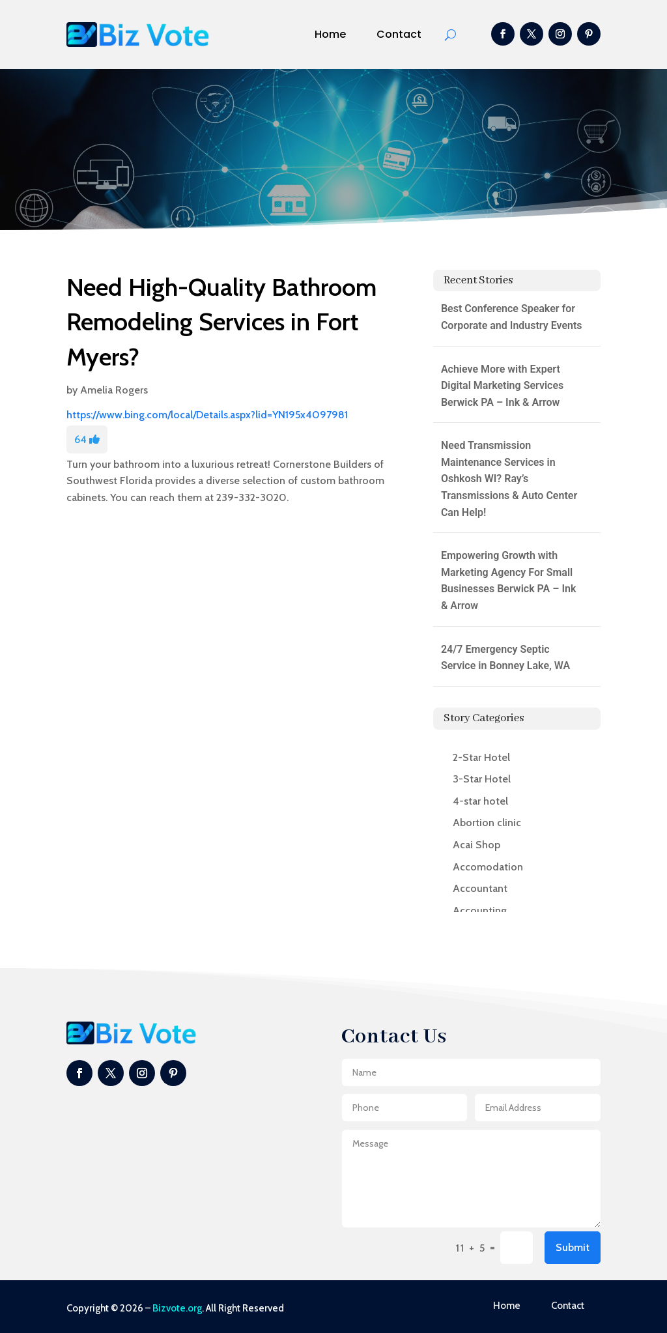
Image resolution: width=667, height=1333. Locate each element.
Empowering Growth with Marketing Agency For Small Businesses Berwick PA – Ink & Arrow (508, 580)
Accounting (480, 910)
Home (330, 34)
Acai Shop (476, 844)
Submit (572, 1247)
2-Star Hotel (481, 757)
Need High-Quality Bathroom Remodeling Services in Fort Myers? (221, 321)
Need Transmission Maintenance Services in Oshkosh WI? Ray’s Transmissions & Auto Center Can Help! (509, 478)
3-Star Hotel (482, 779)
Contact (398, 34)
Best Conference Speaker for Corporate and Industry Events (511, 317)
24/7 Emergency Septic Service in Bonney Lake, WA (505, 657)
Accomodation (488, 867)
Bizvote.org (177, 1308)
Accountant (480, 888)
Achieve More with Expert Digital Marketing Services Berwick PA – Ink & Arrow (502, 385)
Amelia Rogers (114, 390)
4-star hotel (480, 801)
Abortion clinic (487, 822)
